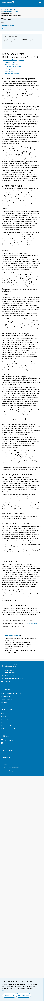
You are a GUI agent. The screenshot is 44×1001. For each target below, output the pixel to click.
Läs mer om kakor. (7, 991)
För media (4, 702)
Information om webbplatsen (10, 767)
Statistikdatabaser (6, 717)
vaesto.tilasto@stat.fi (32, 623)
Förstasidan (4, 9)
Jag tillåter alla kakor (9, 995)
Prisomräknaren (6, 722)
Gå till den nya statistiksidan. (12, 45)
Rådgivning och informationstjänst (11, 693)
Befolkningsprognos (7, 11)
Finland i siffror (5, 719)
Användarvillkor (6, 757)
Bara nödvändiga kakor (23, 995)
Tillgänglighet (6, 764)
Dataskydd (5, 760)
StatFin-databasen (6, 714)
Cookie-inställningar (8, 771)
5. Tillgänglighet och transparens (18, 523)
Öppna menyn (6, 19)
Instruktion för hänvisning (12, 635)
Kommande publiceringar (8, 726)
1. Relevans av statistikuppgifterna (18, 78)
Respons (5, 754)
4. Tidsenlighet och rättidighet (17, 474)
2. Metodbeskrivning (12, 185)
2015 (16, 11)
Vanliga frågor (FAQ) (6, 699)
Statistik (12, 9)
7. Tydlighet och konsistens (15, 605)
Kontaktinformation (8, 750)
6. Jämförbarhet (10, 561)
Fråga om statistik (6, 696)
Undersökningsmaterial (8, 729)
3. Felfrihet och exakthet (14, 419)
